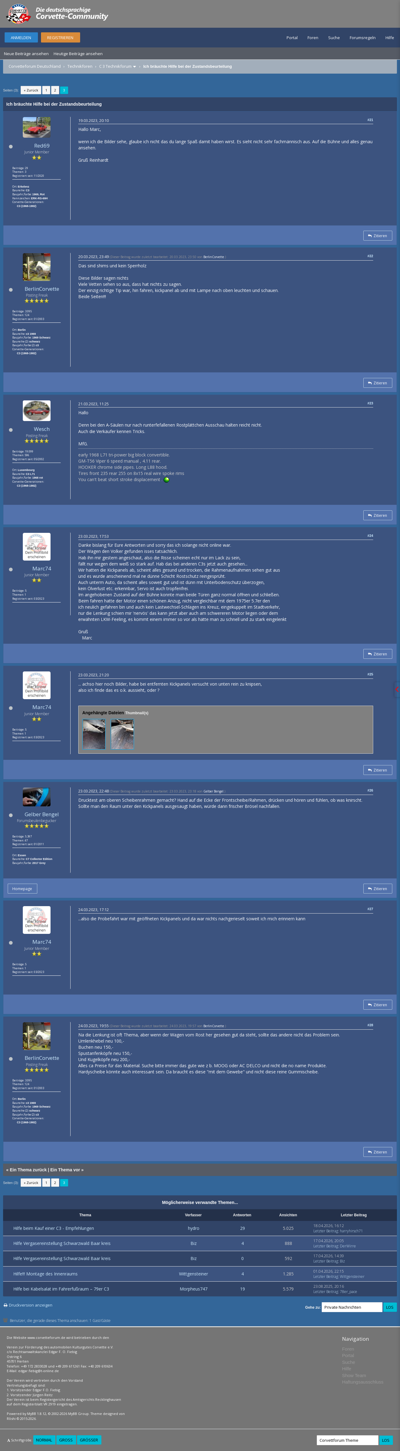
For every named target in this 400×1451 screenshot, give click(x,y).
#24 (370, 535)
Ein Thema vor (65, 1169)
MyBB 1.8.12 (36, 1413)
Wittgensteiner (193, 1274)
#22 (370, 256)
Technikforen (79, 66)
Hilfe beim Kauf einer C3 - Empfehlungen (53, 1228)
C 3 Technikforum (115, 66)
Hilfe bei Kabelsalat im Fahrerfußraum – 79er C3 (61, 1289)
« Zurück (31, 90)
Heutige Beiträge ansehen (78, 53)
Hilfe (390, 37)
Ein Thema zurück (28, 1169)
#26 (370, 790)
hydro (193, 1228)
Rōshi (11, 1418)
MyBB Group (78, 1413)
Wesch (42, 428)
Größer (89, 1440)
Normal (44, 1440)
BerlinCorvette (42, 288)
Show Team (354, 1375)
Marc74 (41, 568)
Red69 (42, 145)
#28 (370, 1025)
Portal (292, 37)
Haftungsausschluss (362, 1381)
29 (242, 1228)
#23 (370, 403)
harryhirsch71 (351, 1231)
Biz (193, 1243)
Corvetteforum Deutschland (35, 66)
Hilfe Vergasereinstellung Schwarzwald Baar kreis (62, 1243)
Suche (334, 37)
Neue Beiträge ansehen (26, 53)
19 (242, 1289)
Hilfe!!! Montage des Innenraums (45, 1274)
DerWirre (348, 1246)
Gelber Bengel (42, 814)
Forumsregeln (363, 37)
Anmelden (21, 37)
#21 (370, 120)
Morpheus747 (193, 1289)
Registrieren (60, 37)
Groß (66, 1440)
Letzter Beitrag (325, 1231)
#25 (370, 674)
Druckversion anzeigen (30, 1305)
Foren (313, 37)
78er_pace (348, 1291)
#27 (370, 909)
